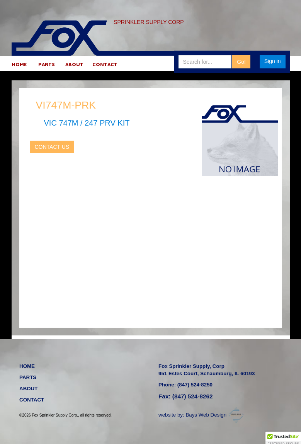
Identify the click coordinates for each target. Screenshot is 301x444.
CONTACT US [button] (52, 147)
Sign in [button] (272, 61)
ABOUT (74, 65)
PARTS (46, 65)
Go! (241, 62)
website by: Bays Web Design (202, 415)
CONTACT (104, 65)
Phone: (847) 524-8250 (185, 385)
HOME (19, 65)
